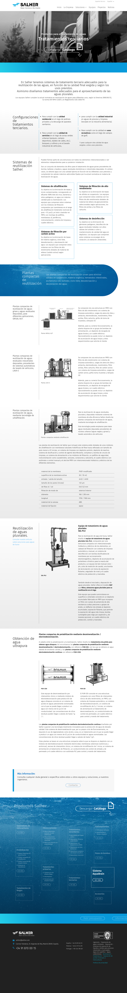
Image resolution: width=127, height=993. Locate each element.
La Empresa (68, 7)
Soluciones (80, 7)
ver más (48, 847)
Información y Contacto (110, 69)
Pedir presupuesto (76, 69)
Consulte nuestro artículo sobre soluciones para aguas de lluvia (23, 544)
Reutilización (107, 956)
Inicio (59, 7)
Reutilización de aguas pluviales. (23, 534)
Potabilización (97, 958)
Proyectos (102, 7)
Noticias (111, 7)
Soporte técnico (100, 1)
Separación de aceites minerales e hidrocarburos (103, 960)
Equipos (92, 7)
